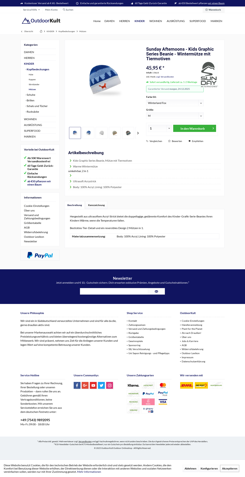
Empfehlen (196, 141)
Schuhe (30, 94)
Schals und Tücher (37, 106)
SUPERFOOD (32, 130)
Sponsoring (134, 345)
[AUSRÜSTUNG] (175, 21)
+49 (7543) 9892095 (35, 420)
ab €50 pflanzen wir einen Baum (39, 183)
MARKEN (30, 136)
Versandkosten (85, 441)
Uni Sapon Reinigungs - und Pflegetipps (148, 353)
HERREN (29, 57)
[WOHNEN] (155, 21)
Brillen (30, 100)
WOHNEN (30, 119)
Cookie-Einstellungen (36, 205)
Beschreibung (74, 205)
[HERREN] (124, 21)
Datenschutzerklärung (193, 361)
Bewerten (175, 141)
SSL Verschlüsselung (139, 349)
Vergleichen (154, 141)
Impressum (187, 357)
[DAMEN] (109, 21)
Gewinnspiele (135, 341)
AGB (27, 227)
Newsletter (30, 241)
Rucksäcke (32, 111)
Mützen (32, 89)
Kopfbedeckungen (37, 69)
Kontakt (132, 320)
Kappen (32, 79)
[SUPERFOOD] (197, 21)
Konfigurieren (209, 468)
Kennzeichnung (96, 205)
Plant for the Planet (192, 328)
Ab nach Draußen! (191, 332)
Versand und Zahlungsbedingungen (37, 216)
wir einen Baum (216, 3)
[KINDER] (139, 21)
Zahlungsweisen (136, 324)
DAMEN (29, 52)
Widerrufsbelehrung (36, 232)
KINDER (29, 63)
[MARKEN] (216, 21)
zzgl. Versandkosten (165, 76)
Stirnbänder (33, 84)
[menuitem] (214, 9)
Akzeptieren (229, 468)
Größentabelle (32, 222)
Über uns (29, 210)
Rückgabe (133, 332)
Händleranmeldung (192, 324)
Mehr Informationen (89, 471)
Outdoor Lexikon (34, 236)
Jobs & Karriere (190, 341)
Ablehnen (190, 468)
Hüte (30, 74)
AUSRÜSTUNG (33, 124)
